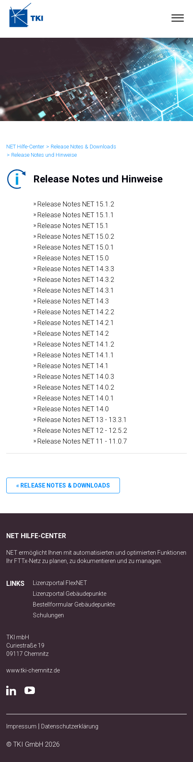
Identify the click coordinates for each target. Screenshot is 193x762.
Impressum (21, 726)
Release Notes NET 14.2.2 (75, 312)
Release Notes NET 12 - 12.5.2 (82, 430)
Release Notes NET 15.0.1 (75, 247)
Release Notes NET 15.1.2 (75, 204)
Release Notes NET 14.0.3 (75, 377)
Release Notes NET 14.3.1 (75, 290)
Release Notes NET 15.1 (73, 226)
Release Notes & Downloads (83, 146)
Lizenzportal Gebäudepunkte (69, 593)
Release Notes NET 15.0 (73, 258)
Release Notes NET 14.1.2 (75, 344)
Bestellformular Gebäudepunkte (74, 604)
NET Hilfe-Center (25, 146)
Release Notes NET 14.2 (73, 333)
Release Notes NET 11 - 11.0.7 (82, 441)
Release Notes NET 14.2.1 (75, 323)
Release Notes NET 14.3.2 (75, 280)
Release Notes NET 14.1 (73, 366)
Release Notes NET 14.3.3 (75, 269)
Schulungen (48, 615)
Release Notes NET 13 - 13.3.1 (82, 420)
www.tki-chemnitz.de (33, 670)
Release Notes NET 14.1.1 (75, 355)
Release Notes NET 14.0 (73, 409)
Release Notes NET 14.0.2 (75, 387)
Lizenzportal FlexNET (60, 583)
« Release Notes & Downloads (63, 485)
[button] (177, 16)
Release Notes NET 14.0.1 (75, 398)
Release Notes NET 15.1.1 (75, 215)
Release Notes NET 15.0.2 (75, 236)
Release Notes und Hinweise (44, 155)
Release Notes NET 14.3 (73, 301)
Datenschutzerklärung (69, 726)
